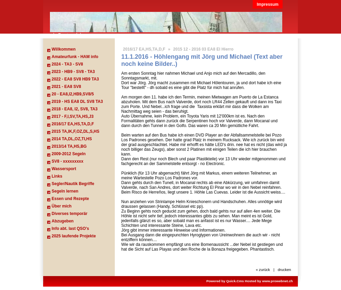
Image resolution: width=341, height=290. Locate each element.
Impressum (268, 4)
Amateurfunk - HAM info (75, 56)
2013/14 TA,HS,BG (69, 146)
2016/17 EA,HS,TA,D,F (73, 124)
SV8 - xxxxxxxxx (67, 161)
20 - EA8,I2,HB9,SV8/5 (73, 94)
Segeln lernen (65, 191)
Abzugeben (63, 221)
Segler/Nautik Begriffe (73, 183)
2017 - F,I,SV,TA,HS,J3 (72, 116)
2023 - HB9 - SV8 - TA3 (73, 71)
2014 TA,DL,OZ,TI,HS (72, 139)
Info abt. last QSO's (70, 228)
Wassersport (64, 168)
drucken (284, 270)
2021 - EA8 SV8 (66, 86)
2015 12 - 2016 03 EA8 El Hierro (203, 49)
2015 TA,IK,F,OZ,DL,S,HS (75, 131)
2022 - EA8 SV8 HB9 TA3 (75, 79)
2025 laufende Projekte (74, 236)
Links (57, 176)
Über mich (62, 206)
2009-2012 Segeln (69, 153)
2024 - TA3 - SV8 (67, 64)
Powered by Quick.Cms (225, 281)
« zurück (263, 270)
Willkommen (64, 49)
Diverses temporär (69, 213)
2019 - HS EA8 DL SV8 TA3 (77, 101)
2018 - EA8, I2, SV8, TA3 (74, 109)
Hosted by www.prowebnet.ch (269, 281)
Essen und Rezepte (70, 198)
